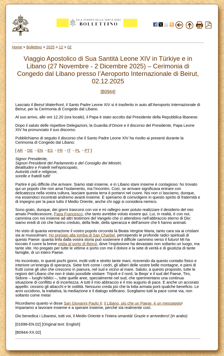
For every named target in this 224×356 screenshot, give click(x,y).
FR (60, 150)
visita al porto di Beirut (77, 244)
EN (40, 150)
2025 (50, 47)
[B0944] (107, 91)
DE (30, 150)
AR (20, 150)
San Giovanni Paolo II (83, 303)
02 (69, 47)
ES (50, 150)
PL (77, 150)
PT (87, 150)
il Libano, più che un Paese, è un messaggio (143, 303)
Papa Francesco (68, 214)
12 (61, 47)
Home (17, 47)
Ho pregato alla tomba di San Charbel (82, 235)
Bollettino (34, 47)
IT (69, 150)
